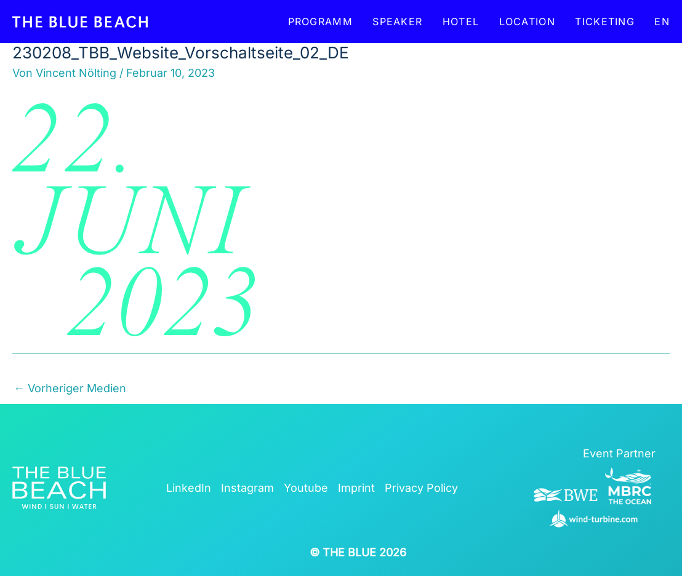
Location (527, 21)
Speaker (397, 21)
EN (662, 21)
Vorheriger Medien (70, 388)
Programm (320, 21)
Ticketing (605, 21)
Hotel (461, 21)
